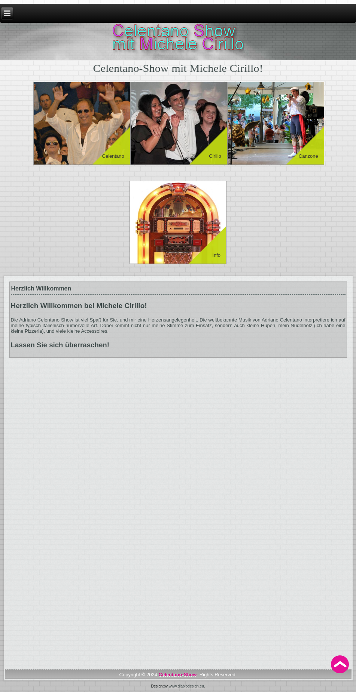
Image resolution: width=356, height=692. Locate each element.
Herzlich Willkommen (41, 288)
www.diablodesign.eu (186, 686)
